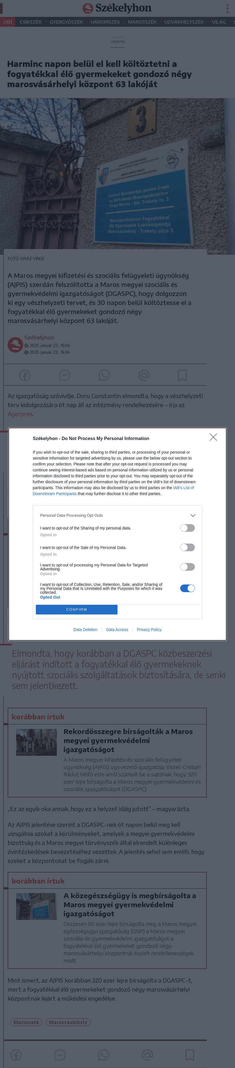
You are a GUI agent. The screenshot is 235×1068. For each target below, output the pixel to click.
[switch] (187, 528)
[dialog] (117, 534)
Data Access (117, 629)
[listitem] (117, 515)
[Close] (215, 439)
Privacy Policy (149, 629)
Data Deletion (85, 629)
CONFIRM (76, 609)
